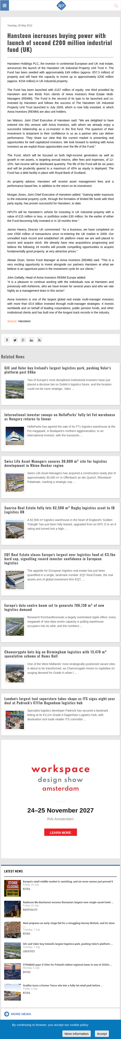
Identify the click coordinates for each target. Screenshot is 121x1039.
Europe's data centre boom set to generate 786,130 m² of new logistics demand (54, 607)
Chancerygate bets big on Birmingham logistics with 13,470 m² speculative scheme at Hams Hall (55, 654)
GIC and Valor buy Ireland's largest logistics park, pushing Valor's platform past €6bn (57, 370)
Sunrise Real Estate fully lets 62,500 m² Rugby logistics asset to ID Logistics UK (59, 510)
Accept (102, 1033)
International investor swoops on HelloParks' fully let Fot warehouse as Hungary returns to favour (59, 416)
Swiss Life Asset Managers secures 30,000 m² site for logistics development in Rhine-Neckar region (55, 463)
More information (76, 1033)
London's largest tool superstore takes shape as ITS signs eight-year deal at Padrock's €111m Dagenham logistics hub (59, 700)
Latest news (13, 871)
